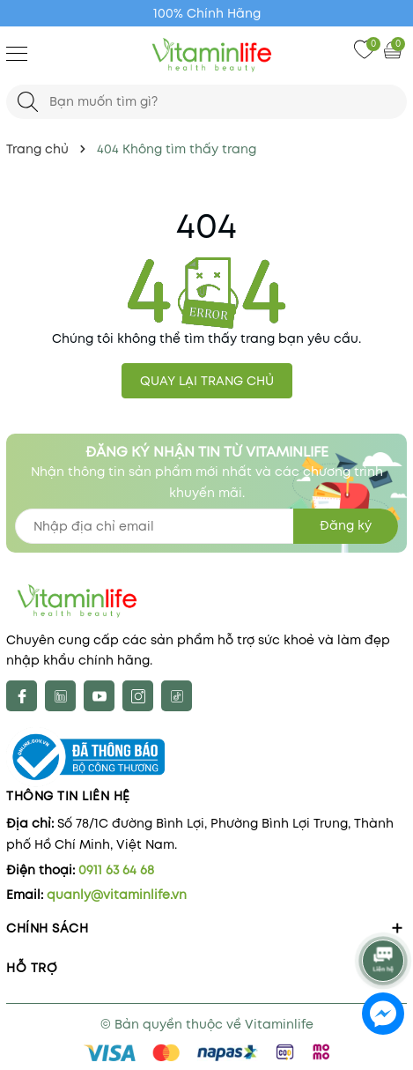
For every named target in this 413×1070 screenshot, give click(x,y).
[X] (60, 695)
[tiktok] (176, 695)
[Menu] (16, 52)
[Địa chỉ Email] (206, 526)
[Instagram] (137, 695)
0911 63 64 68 (116, 870)
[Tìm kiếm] (28, 102)
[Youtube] (99, 695)
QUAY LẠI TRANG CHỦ (207, 381)
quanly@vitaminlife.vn (117, 894)
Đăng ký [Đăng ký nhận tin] (346, 525)
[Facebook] (21, 695)
